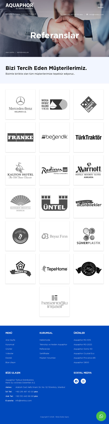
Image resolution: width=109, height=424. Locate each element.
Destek (9, 358)
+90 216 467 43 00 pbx (71, 15)
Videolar (9, 353)
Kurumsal (10, 344)
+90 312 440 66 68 (26, 396)
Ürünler (9, 349)
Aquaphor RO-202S (83, 344)
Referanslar (45, 349)
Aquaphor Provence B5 (85, 358)
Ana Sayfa (10, 340)
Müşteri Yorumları (48, 358)
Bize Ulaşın (10, 362)
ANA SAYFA (10, 52)
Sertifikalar (44, 353)
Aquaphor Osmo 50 (83, 349)
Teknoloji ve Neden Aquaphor (53, 344)
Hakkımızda (45, 340)
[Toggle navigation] (100, 6)
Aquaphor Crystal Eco (84, 353)
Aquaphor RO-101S (82, 340)
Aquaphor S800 (81, 362)
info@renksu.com (95, 15)
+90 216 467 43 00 (26, 392)
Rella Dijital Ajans (62, 417)
